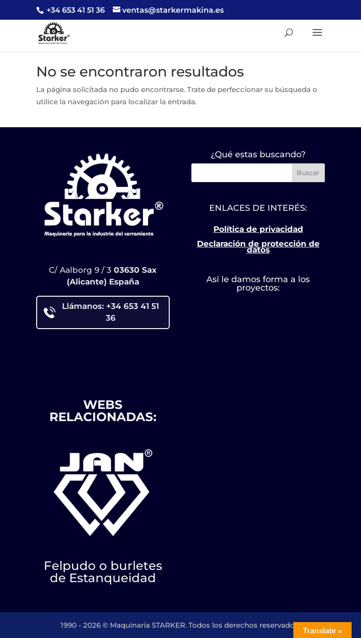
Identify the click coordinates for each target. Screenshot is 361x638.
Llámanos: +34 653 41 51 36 (101, 312)
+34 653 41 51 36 (75, 10)
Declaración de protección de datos (258, 247)
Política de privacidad (258, 229)
